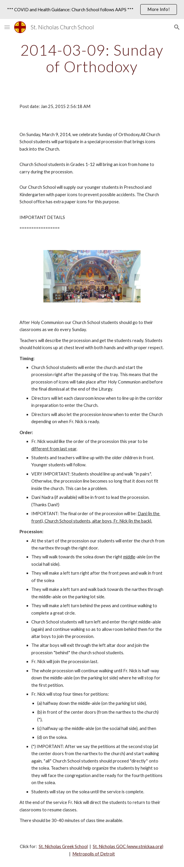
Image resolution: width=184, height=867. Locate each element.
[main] (92, 58)
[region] (92, 9)
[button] (7, 27)
